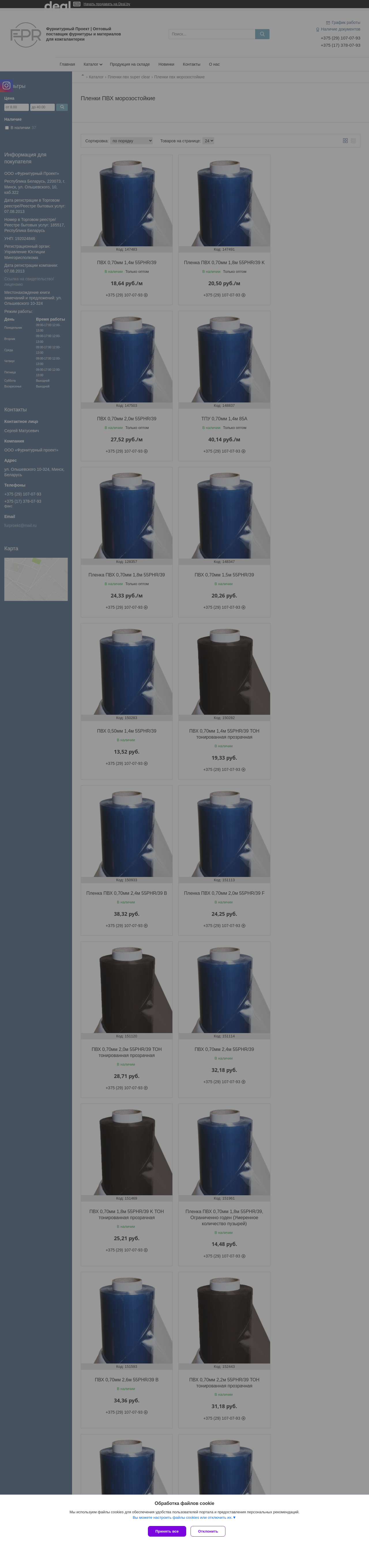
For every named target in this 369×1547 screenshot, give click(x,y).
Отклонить (209, 1531)
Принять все (167, 1531)
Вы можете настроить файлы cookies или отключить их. (182, 1518)
